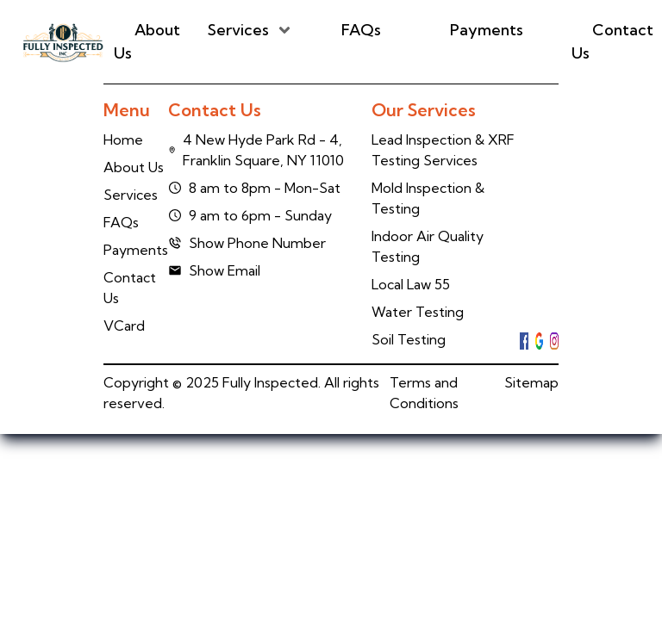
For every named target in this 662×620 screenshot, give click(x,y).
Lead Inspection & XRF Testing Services (443, 150)
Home (123, 139)
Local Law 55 (411, 284)
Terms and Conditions (424, 393)
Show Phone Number (247, 242)
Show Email (214, 270)
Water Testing (418, 311)
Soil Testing (409, 339)
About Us (147, 41)
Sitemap (531, 382)
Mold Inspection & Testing (428, 198)
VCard (124, 325)
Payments (486, 30)
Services (238, 30)
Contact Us (612, 41)
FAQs (361, 30)
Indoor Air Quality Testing (428, 246)
